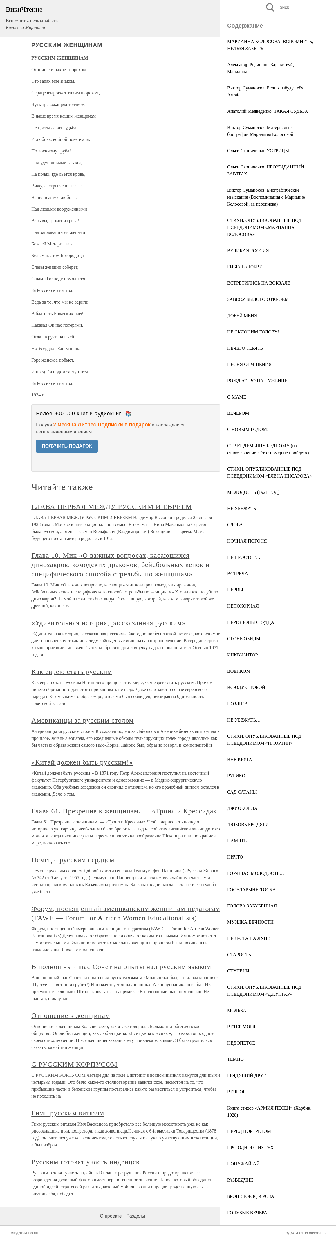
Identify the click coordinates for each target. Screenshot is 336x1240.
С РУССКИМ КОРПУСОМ (74, 1064)
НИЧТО (235, 857)
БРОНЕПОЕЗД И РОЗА (250, 1196)
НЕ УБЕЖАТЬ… (244, 719)
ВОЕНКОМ (238, 671)
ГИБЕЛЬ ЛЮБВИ (245, 266)
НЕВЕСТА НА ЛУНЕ (248, 938)
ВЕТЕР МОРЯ (241, 1026)
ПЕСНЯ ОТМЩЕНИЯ (249, 364)
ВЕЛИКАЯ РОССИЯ (248, 250)
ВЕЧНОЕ (236, 1091)
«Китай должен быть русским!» (82, 762)
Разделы (136, 1216)
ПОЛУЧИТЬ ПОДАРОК (67, 446)
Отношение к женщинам (70, 1015)
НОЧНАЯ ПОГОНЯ (247, 541)
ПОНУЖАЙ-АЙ (243, 1163)
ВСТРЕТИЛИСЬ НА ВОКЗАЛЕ (258, 283)
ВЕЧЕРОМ (238, 413)
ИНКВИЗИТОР (242, 654)
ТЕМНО (235, 1059)
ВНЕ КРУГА (239, 759)
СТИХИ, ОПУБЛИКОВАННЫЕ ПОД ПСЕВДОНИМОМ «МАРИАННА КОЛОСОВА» (264, 227)
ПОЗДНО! (237, 703)
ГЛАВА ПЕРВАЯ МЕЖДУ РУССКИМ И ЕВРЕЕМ (111, 506)
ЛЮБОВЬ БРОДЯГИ (248, 824)
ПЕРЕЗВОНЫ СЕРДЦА (250, 622)
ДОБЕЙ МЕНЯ (242, 315)
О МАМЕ (236, 396)
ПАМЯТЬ (237, 840)
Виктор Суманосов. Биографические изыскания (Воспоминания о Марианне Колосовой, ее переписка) (266, 197)
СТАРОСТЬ (239, 954)
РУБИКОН (238, 775)
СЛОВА (235, 524)
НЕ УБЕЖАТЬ (241, 508)
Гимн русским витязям (67, 1113)
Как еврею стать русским (71, 671)
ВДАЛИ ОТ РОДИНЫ (303, 1233)
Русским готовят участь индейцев (85, 1162)
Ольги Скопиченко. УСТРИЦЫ (258, 150)
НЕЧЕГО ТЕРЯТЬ (245, 348)
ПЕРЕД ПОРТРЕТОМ (249, 1131)
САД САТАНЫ (242, 791)
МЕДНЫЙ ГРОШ (24, 1233)
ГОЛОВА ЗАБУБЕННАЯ (252, 905)
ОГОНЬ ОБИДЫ (243, 638)
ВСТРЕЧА (237, 573)
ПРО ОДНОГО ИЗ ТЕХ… (252, 1147)
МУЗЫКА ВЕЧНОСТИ (250, 922)
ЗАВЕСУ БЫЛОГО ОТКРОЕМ (258, 299)
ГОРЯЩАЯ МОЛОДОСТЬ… (255, 873)
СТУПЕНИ (238, 970)
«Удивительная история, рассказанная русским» (108, 623)
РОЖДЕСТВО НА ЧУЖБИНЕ (257, 380)
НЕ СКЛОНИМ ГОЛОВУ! (253, 331)
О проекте (111, 1216)
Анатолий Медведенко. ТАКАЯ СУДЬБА (267, 111)
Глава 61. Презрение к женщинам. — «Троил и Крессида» (124, 811)
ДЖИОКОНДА (242, 808)
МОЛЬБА (236, 1010)
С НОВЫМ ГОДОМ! (247, 429)
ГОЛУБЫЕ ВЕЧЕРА (247, 1212)
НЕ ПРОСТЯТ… (243, 557)
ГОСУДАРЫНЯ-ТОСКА (251, 889)
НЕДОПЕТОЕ (241, 1042)
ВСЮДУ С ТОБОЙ (246, 687)
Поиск (277, 7)
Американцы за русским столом (82, 720)
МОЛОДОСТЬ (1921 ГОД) (253, 492)
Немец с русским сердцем (72, 860)
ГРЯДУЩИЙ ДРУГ (246, 1075)
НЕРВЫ (235, 589)
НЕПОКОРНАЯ (243, 606)
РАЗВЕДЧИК (240, 1180)
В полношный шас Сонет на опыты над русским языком (121, 966)
